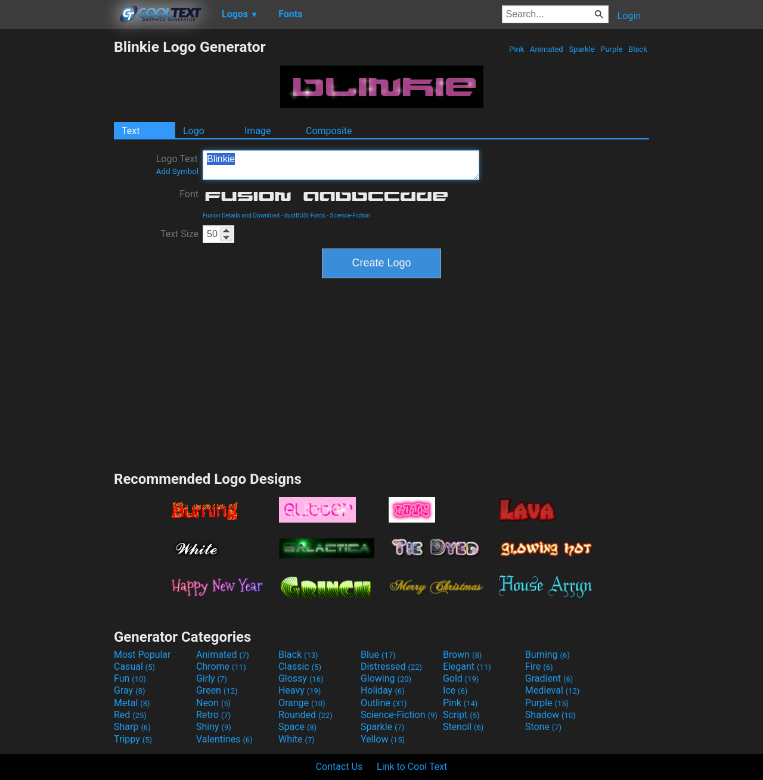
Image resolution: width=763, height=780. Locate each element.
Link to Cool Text (412, 766)
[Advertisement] (56, 217)
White (296, 739)
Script (461, 714)
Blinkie (341, 165)
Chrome (221, 666)
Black (637, 49)
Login (629, 15)
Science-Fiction (350, 215)
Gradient (549, 678)
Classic (299, 666)
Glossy (301, 678)
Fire (539, 666)
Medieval (552, 690)
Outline (384, 702)
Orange (301, 702)
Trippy (133, 739)
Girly (211, 678)
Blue (378, 654)
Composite (329, 130)
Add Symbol (177, 171)
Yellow (383, 739)
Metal (132, 702)
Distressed (391, 666)
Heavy (299, 690)
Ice (455, 690)
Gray (129, 690)
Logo (193, 130)
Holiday (383, 690)
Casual (134, 666)
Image (257, 130)
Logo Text (177, 164)
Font (188, 194)
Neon (213, 702)
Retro (213, 714)
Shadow (550, 714)
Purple (611, 49)
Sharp (132, 726)
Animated (546, 49)
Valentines (224, 739)
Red (130, 714)
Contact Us (339, 766)
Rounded (305, 714)
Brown (462, 654)
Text (130, 130)
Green (217, 690)
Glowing (386, 678)
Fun (130, 678)
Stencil (463, 726)
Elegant (467, 666)
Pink (516, 49)
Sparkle (582, 49)
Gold (461, 678)
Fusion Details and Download (241, 215)
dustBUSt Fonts (304, 215)
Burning (547, 654)
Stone (543, 726)
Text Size (179, 234)
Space (297, 726)
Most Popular (142, 654)
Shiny (213, 726)
